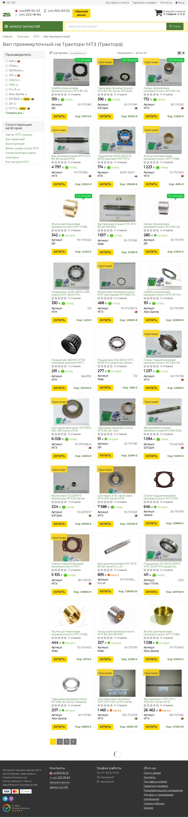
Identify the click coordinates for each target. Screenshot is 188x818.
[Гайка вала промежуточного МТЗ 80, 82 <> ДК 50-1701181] (117, 412)
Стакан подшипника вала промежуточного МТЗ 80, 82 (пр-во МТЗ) (162, 361)
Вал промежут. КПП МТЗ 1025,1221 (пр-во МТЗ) (159, 701)
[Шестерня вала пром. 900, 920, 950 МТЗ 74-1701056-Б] (71, 412)
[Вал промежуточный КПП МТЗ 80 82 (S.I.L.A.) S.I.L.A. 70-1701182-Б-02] (117, 548)
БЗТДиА (19, 99)
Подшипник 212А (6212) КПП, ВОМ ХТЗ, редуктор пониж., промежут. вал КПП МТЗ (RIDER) (116, 361)
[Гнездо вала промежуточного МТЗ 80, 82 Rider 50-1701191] (117, 615)
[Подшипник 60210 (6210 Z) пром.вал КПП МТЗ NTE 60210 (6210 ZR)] (117, 140)
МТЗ (19, 108)
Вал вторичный (14, 143)
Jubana (14, 80)
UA (6, 2)
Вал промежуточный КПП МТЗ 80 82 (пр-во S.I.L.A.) (117, 565)
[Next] (73, 742)
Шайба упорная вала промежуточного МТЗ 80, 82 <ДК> (69, 89)
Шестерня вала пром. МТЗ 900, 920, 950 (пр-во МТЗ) (71, 429)
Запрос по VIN (59, 788)
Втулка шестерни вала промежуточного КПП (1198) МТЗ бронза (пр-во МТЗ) (161, 157)
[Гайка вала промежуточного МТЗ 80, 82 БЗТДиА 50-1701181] (117, 72)
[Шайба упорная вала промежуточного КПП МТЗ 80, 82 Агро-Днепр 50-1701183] (164, 276)
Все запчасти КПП (17, 162)
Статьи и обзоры (154, 804)
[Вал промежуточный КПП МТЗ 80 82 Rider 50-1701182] (117, 208)
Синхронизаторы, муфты (20, 152)
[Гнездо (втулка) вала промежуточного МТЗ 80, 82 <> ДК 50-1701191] (163, 208)
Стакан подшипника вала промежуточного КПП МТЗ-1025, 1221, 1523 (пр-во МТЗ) (71, 565)
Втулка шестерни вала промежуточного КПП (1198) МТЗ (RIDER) (69, 633)
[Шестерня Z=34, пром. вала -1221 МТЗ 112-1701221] (117, 480)
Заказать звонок (60, 783)
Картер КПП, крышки (18, 134)
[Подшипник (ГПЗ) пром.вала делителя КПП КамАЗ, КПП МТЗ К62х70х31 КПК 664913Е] (71, 344)
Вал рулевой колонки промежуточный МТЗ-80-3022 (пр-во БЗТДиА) (163, 429)
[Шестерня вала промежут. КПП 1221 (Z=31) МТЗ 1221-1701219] (117, 683)
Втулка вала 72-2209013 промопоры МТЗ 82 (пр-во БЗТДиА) (68, 497)
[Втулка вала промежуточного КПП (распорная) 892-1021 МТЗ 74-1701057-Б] (117, 276)
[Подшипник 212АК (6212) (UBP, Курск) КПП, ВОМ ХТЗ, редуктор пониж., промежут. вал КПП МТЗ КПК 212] (71, 276)
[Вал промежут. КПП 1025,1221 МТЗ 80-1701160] (164, 683)
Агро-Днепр (16, 94)
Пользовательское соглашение (163, 791)
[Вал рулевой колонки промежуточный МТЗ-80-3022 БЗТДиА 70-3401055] (164, 412)
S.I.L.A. (12, 89)
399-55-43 (27, 10)
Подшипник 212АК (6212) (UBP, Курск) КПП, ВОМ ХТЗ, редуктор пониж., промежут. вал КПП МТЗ (70, 293)
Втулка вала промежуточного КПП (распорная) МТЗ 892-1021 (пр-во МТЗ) (117, 293)
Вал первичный (15, 139)
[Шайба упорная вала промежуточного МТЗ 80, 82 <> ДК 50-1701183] (71, 72)
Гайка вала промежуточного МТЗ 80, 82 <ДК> (115, 429)
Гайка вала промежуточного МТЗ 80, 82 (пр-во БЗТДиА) (115, 89)
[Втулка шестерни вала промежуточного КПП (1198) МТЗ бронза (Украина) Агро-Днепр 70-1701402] (163, 616)
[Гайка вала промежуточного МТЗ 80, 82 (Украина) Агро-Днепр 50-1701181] (71, 683)
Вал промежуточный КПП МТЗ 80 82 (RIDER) (117, 225)
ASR (12, 61)
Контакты (166, 2)
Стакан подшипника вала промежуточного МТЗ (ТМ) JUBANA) (161, 497)
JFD (12, 75)
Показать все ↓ (14, 113)
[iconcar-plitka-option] (179, 53)
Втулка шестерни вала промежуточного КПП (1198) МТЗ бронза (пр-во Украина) (162, 633)
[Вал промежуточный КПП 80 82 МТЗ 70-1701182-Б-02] (71, 140)
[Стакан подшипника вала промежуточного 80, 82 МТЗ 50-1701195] (164, 344)
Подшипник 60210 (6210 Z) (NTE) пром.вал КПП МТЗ (114, 157)
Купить (59, 116)
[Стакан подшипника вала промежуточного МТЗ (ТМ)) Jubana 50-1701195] (163, 480)
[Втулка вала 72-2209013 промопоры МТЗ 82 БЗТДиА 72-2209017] (71, 480)
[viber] (11, 799)
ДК (12, 103)
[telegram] (5, 799)
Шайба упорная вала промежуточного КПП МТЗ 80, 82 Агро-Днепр (163, 293)
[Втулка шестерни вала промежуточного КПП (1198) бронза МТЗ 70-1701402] (164, 140)
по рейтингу (78, 53)
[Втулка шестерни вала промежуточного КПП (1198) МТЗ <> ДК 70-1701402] (71, 208)
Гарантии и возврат (156, 786)
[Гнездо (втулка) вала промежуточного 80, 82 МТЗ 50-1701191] (164, 72)
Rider (13, 84)
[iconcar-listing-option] (183, 53)
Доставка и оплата (117, 2)
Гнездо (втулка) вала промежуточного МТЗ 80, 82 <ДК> (162, 225)
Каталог (148, 808)
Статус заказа (152, 773)
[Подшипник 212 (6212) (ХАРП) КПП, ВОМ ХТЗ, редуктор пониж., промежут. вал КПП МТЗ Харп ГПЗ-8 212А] (164, 548)
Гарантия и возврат (144, 2)
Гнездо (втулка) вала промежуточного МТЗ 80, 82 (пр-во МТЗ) (162, 89)
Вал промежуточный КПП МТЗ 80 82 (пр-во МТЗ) (70, 157)
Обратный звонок (81, 13)
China (11, 65)
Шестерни (12, 157)
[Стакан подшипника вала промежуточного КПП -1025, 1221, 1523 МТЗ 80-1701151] (71, 548)
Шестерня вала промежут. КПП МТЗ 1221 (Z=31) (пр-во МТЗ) (115, 701)
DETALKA (14, 70)
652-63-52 (57, 10)
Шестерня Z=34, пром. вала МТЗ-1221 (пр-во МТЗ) (115, 497)
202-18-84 (28, 14)
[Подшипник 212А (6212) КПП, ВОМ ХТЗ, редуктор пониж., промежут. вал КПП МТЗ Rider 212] (117, 343)
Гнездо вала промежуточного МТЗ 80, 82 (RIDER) (116, 633)
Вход (180, 2)
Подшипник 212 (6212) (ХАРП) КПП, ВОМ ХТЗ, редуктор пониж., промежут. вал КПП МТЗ (162, 565)
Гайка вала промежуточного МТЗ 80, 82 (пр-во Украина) (69, 701)
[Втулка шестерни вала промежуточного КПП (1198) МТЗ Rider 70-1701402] (71, 615)
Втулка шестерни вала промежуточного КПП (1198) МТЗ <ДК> (69, 225)
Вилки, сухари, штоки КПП (22, 148)
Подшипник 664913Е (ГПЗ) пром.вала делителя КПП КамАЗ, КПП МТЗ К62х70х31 (69, 361)
